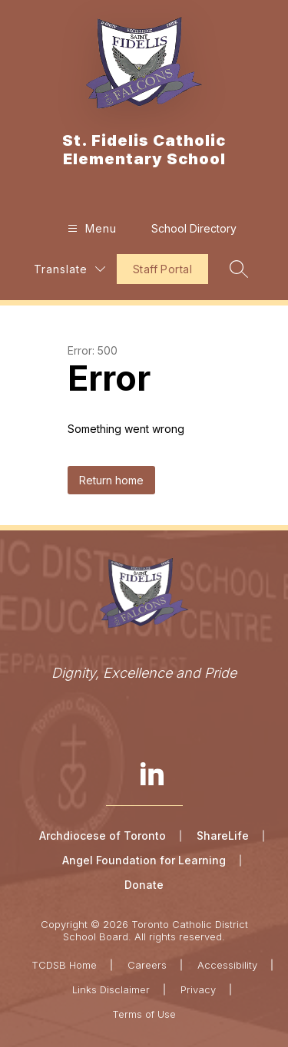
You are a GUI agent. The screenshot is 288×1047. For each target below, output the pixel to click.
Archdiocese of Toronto (102, 835)
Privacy (198, 989)
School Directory (194, 228)
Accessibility (227, 965)
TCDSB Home (64, 965)
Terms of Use (144, 1014)
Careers (147, 965)
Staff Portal (162, 269)
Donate (144, 884)
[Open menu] (90, 228)
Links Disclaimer (111, 989)
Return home (111, 480)
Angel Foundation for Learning (144, 860)
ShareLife (223, 835)
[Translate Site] (69, 269)
